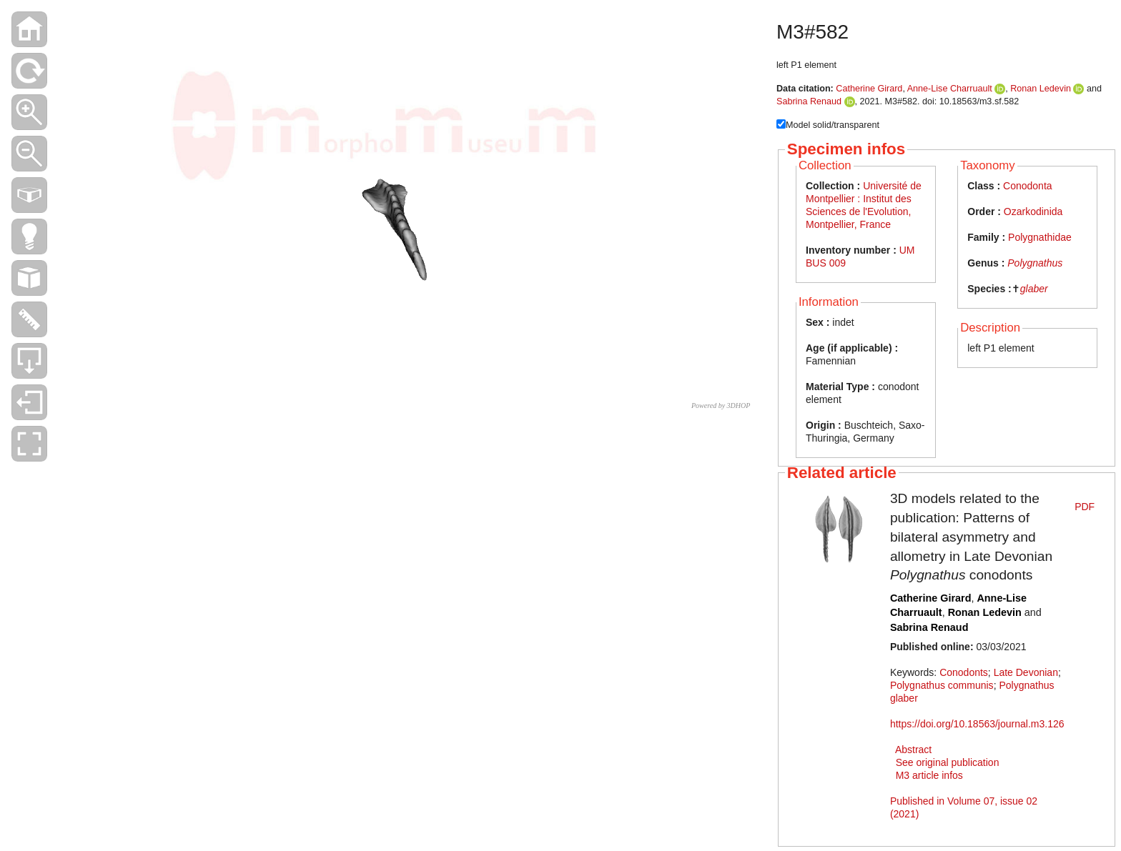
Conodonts (963, 672)
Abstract (913, 749)
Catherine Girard (869, 89)
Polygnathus (1034, 263)
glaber (1034, 288)
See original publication (947, 762)
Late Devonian (1026, 672)
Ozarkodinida (1033, 211)
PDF (1085, 506)
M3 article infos (929, 775)
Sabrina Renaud (808, 101)
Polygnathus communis (942, 685)
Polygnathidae (1040, 237)
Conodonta (1027, 185)
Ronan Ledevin (1040, 89)
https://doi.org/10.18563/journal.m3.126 (977, 724)
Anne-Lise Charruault (949, 89)
